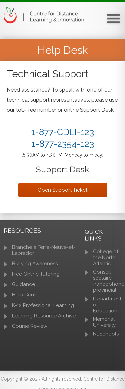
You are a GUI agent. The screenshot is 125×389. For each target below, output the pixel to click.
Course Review (29, 326)
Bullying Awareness (35, 264)
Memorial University (104, 322)
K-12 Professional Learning (43, 305)
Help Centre (26, 295)
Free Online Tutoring (36, 274)
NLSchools (106, 334)
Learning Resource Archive (44, 316)
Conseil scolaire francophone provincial (108, 281)
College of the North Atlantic (105, 258)
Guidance (23, 284)
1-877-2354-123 (62, 143)
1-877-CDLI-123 (62, 132)
